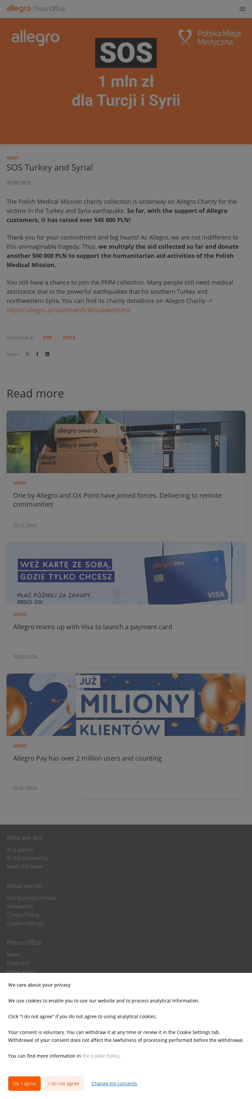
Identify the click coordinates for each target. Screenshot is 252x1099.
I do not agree (64, 1083)
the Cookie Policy (100, 1056)
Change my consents (114, 1083)
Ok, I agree (24, 1083)
